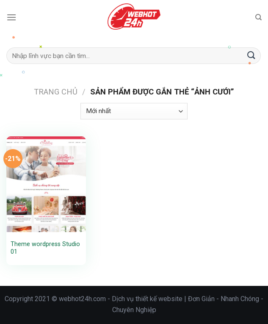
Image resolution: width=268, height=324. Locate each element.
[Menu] (11, 17)
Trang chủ (55, 91)
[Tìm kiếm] (258, 17)
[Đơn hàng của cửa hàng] (133, 111)
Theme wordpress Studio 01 (45, 248)
